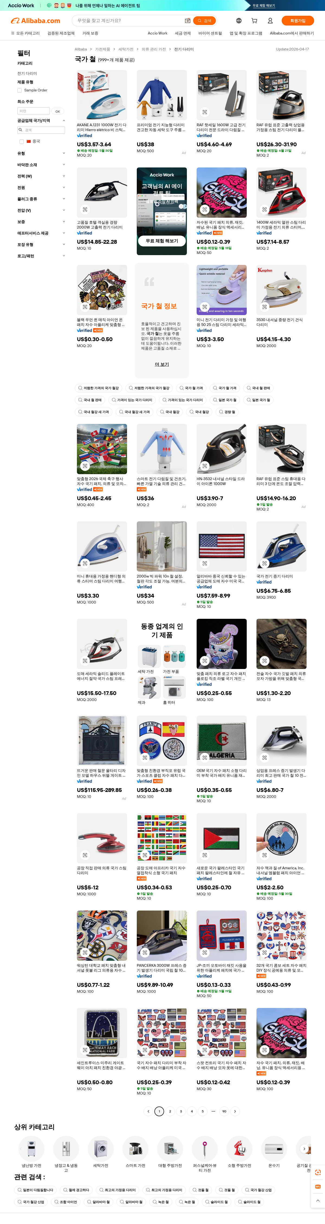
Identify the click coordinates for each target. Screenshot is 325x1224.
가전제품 (102, 49)
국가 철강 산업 (258, 1190)
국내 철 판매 (258, 388)
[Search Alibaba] (128, 21)
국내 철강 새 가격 (93, 412)
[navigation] (41, 580)
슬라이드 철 (216, 1202)
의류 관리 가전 (154, 49)
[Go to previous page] (148, 1111)
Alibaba (81, 49)
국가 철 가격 (191, 388)
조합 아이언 (65, 1202)
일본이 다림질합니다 (35, 1190)
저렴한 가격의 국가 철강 (98, 388)
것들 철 (201, 1190)
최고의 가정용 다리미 (117, 1190)
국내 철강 (169, 412)
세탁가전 (126, 49)
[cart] (255, 21)
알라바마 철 (98, 1202)
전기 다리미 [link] (184, 49)
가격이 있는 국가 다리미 (132, 400)
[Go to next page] (235, 1111)
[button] (187, 20)
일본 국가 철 (224, 400)
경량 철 (227, 412)
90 (224, 1111)
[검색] (204, 20)
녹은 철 (161, 1202)
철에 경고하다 (76, 1190)
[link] (318, 1172)
